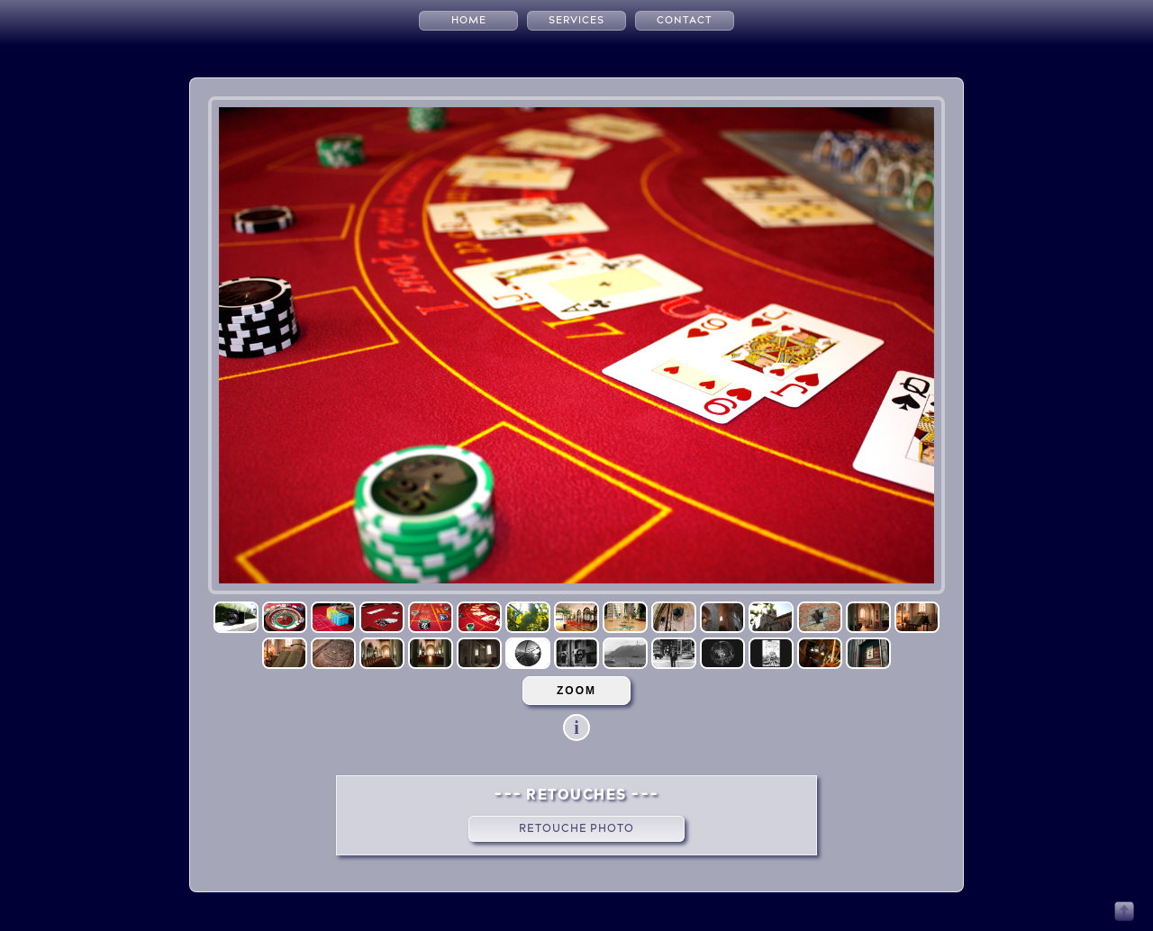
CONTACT (685, 20)
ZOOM (576, 690)
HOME (468, 20)
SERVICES (576, 20)
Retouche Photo (576, 828)
